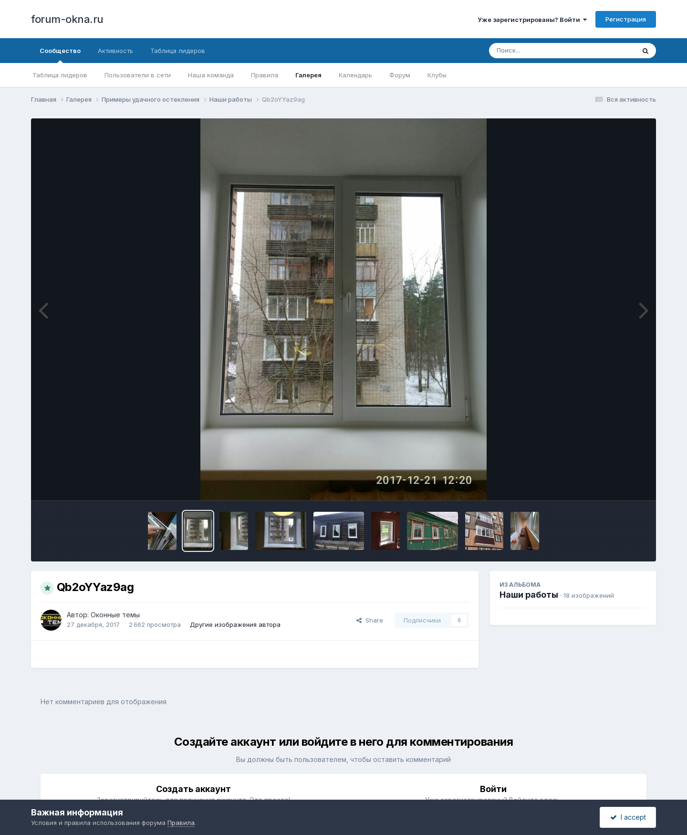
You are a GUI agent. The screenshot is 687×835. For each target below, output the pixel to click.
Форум (399, 75)
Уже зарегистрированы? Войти (532, 19)
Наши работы (529, 595)
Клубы (437, 75)
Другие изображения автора (235, 624)
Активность (115, 50)
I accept (628, 817)
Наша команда (211, 75)
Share (369, 620)
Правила (264, 75)
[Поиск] (544, 50)
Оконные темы (115, 615)
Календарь (355, 75)
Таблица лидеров (59, 75)
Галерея (308, 75)
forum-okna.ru (67, 19)
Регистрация (625, 19)
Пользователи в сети (137, 75)
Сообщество (60, 55)
